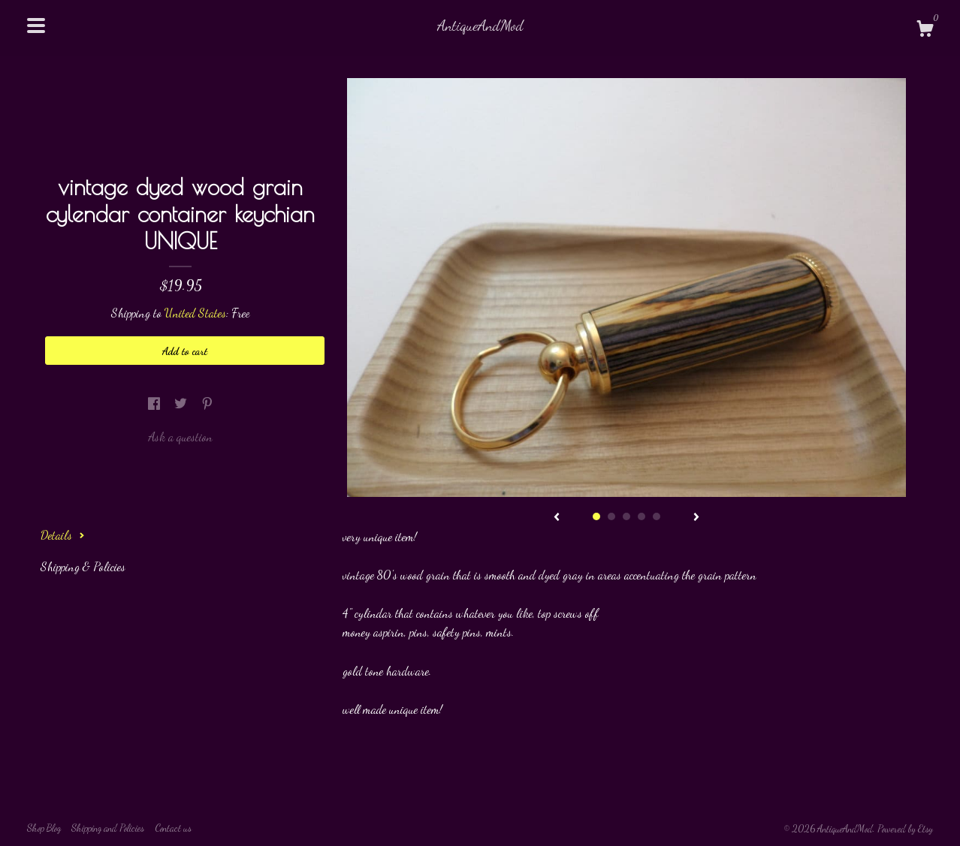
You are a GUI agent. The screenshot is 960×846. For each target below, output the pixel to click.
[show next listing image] (696, 518)
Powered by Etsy (905, 829)
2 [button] (611, 516)
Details (63, 535)
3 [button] (626, 516)
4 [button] (641, 516)
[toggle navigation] (36, 25)
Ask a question (180, 436)
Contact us (173, 828)
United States (195, 313)
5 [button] (656, 516)
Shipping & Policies (83, 566)
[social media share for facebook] (155, 403)
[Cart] (924, 31)
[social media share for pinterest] (207, 403)
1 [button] (596, 516)
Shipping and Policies (107, 828)
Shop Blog (44, 828)
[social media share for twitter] (182, 403)
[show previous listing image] (556, 518)
